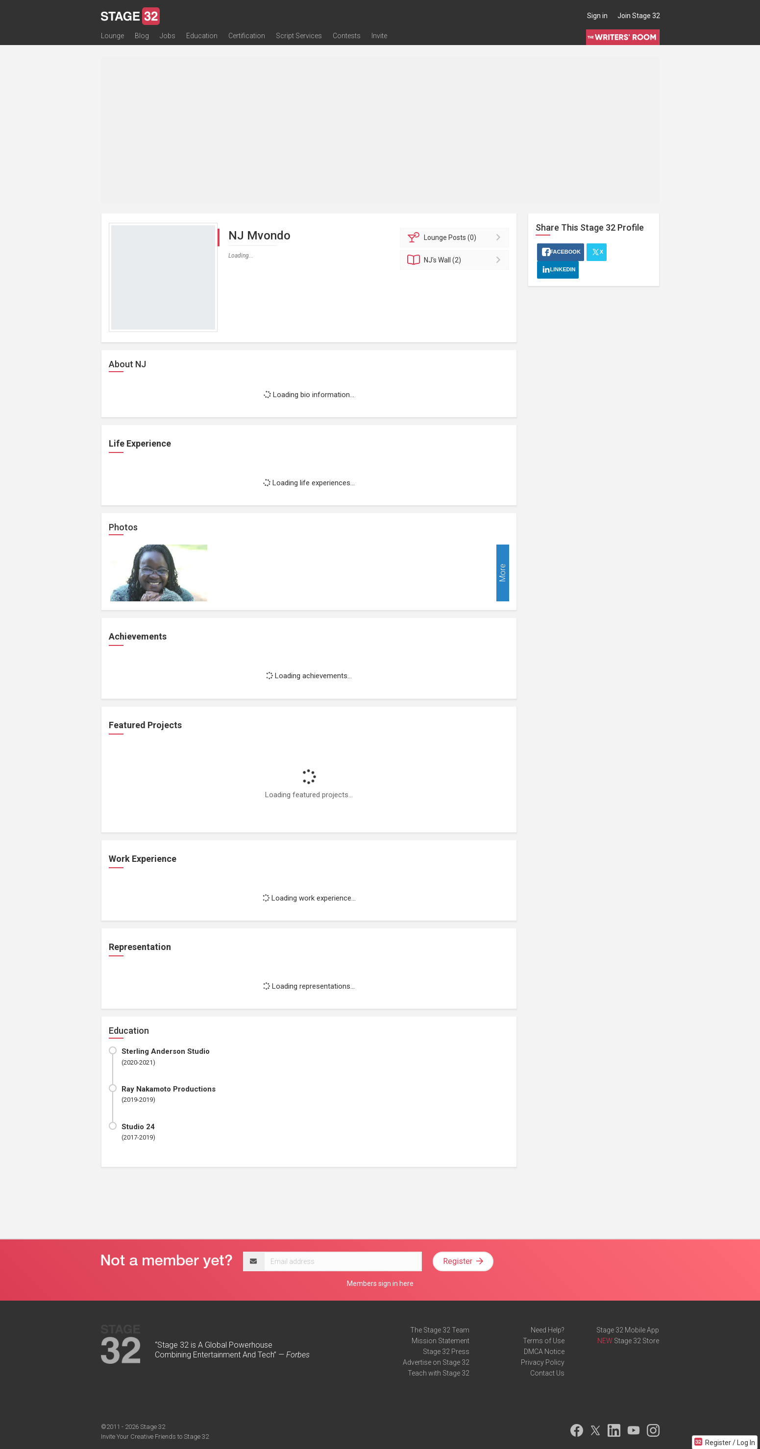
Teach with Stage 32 (438, 1373)
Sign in (597, 16)
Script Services (299, 38)
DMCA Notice (544, 1351)
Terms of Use (543, 1341)
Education (202, 38)
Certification (246, 38)
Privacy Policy (542, 1362)
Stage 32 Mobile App (627, 1330)
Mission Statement (440, 1341)
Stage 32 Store (636, 1341)
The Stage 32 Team (439, 1330)
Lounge (112, 38)
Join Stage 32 (638, 16)
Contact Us (547, 1373)
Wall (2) (456, 260)
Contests (347, 38)
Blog (142, 38)
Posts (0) (456, 237)
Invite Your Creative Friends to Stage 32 (155, 1436)
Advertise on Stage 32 (436, 1362)
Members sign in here (380, 1283)
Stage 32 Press (446, 1351)
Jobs (167, 38)
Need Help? (547, 1330)
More (502, 573)
